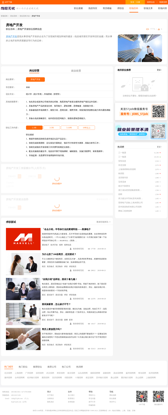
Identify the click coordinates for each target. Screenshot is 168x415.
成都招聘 (107, 373)
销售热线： (6, 392)
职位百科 (13, 16)
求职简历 (72, 266)
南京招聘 (71, 373)
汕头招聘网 (83, 373)
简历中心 (112, 402)
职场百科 (133, 8)
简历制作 (59, 266)
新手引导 (92, 402)
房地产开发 (11, 36)
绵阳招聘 (68, 378)
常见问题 (92, 398)
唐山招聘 (114, 378)
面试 (44, 295)
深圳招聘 (40, 373)
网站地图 (112, 395)
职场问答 (162, 8)
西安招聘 (61, 373)
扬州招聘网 (130, 373)
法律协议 (50, 398)
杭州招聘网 (153, 373)
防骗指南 (92, 405)
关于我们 (50, 395)
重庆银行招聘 (127, 378)
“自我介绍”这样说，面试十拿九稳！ (59, 279)
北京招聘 (8, 373)
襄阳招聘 (45, 378)
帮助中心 (92, 395)
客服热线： (6, 395)
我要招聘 (163, 2)
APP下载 (8, 2)
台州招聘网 (19, 378)
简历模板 (107, 8)
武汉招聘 (50, 373)
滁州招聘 (8, 378)
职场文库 (148, 8)
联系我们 (71, 398)
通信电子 (45, 245)
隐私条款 (50, 402)
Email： (8, 398)
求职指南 (72, 295)
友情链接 (71, 402)
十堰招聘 (79, 378)
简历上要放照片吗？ (52, 329)
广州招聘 (29, 373)
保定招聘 (89, 378)
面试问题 (59, 295)
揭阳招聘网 (95, 373)
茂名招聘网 (118, 373)
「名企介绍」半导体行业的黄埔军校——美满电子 (66, 229)
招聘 (61, 245)
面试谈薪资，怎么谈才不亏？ (56, 304)
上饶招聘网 (151, 378)
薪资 (71, 320)
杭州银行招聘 (33, 378)
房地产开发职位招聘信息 (29, 29)
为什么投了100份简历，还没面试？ (59, 254)
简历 (44, 266)
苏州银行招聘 (102, 378)
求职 (66, 266)
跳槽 (66, 320)
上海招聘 (19, 373)
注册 (138, 2)
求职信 (120, 8)
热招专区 (92, 8)
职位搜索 (78, 8)
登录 (132, 2)
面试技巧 (50, 295)
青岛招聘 (142, 373)
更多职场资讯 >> (103, 222)
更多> (159, 70)
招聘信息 (151, 2)
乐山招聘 (139, 378)
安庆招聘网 (57, 378)
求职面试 (11, 222)
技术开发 (54, 245)
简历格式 (50, 266)
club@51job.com (17, 398)
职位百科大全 (25, 16)
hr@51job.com (16, 402)
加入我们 (71, 395)
